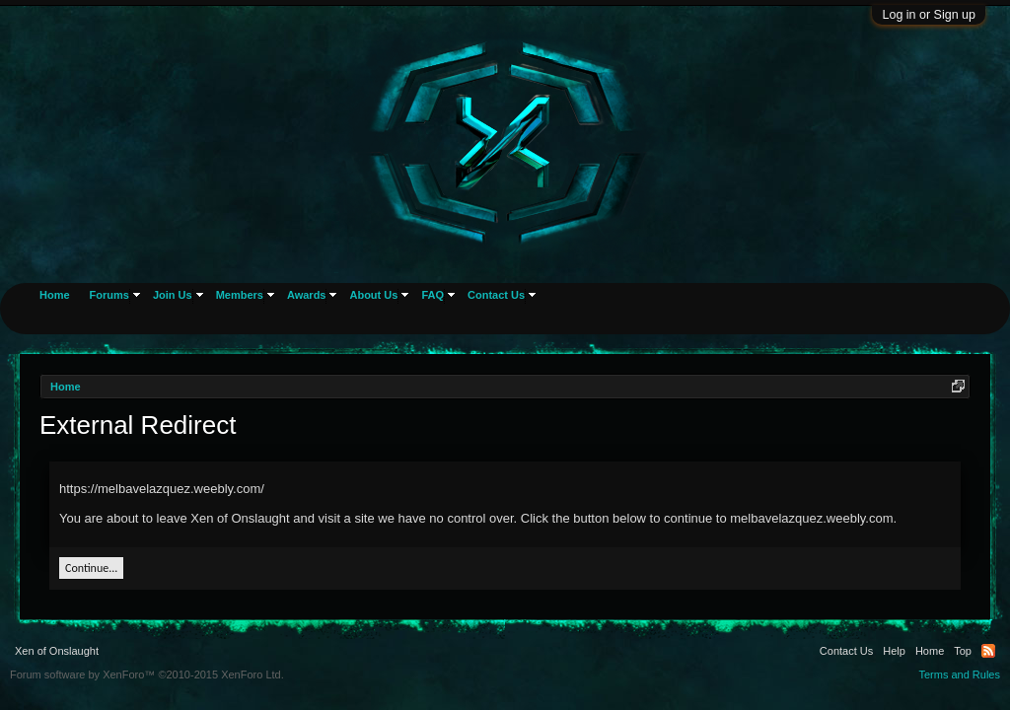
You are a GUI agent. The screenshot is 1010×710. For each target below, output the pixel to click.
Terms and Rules (959, 674)
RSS (988, 651)
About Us (373, 295)
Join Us (172, 295)
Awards (306, 295)
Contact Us (496, 295)
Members (239, 295)
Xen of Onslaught (57, 651)
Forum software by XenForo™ (147, 674)
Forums (109, 295)
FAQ (432, 295)
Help (894, 651)
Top (963, 651)
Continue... (91, 568)
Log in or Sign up (928, 15)
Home (54, 295)
